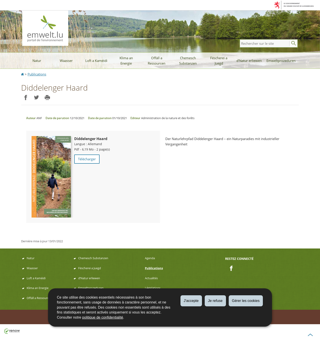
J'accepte (191, 301)
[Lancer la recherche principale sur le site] (293, 43)
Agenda (150, 258)
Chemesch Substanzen (188, 60)
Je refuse (215, 301)
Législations (152, 288)
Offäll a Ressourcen (156, 60)
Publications (37, 74)
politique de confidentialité (102, 317)
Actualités (151, 278)
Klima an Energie (126, 60)
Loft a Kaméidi (96, 60)
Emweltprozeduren (281, 60)
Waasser (66, 60)
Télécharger (87, 159)
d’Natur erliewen (249, 60)
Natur (36, 60)
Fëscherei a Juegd (218, 60)
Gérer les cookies (246, 301)
